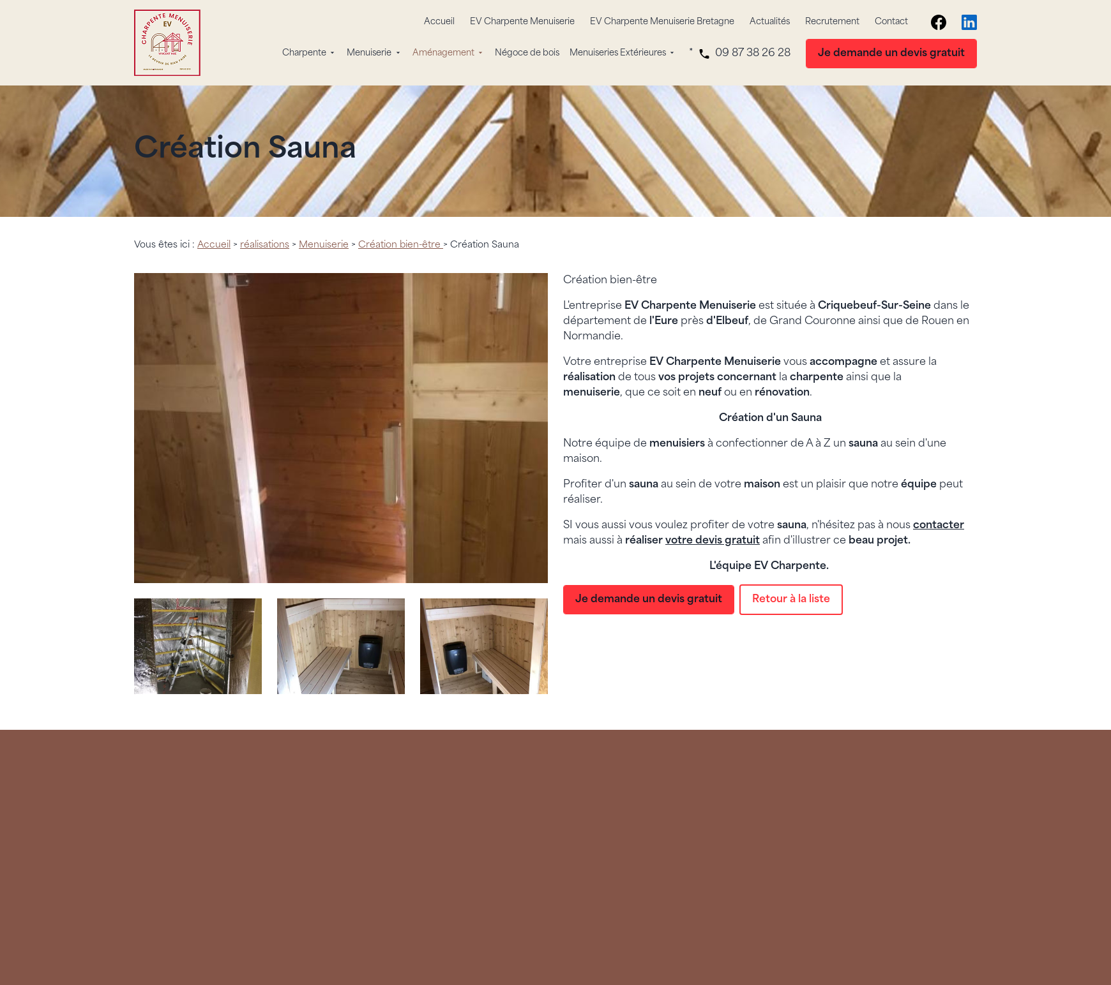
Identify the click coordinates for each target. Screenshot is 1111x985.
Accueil (439, 22)
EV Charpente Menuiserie (522, 22)
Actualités (770, 22)
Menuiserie (369, 53)
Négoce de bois (527, 53)
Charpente (304, 53)
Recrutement (832, 22)
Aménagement (443, 53)
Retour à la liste (791, 600)
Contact (891, 22)
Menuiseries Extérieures (618, 53)
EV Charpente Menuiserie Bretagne (662, 22)
